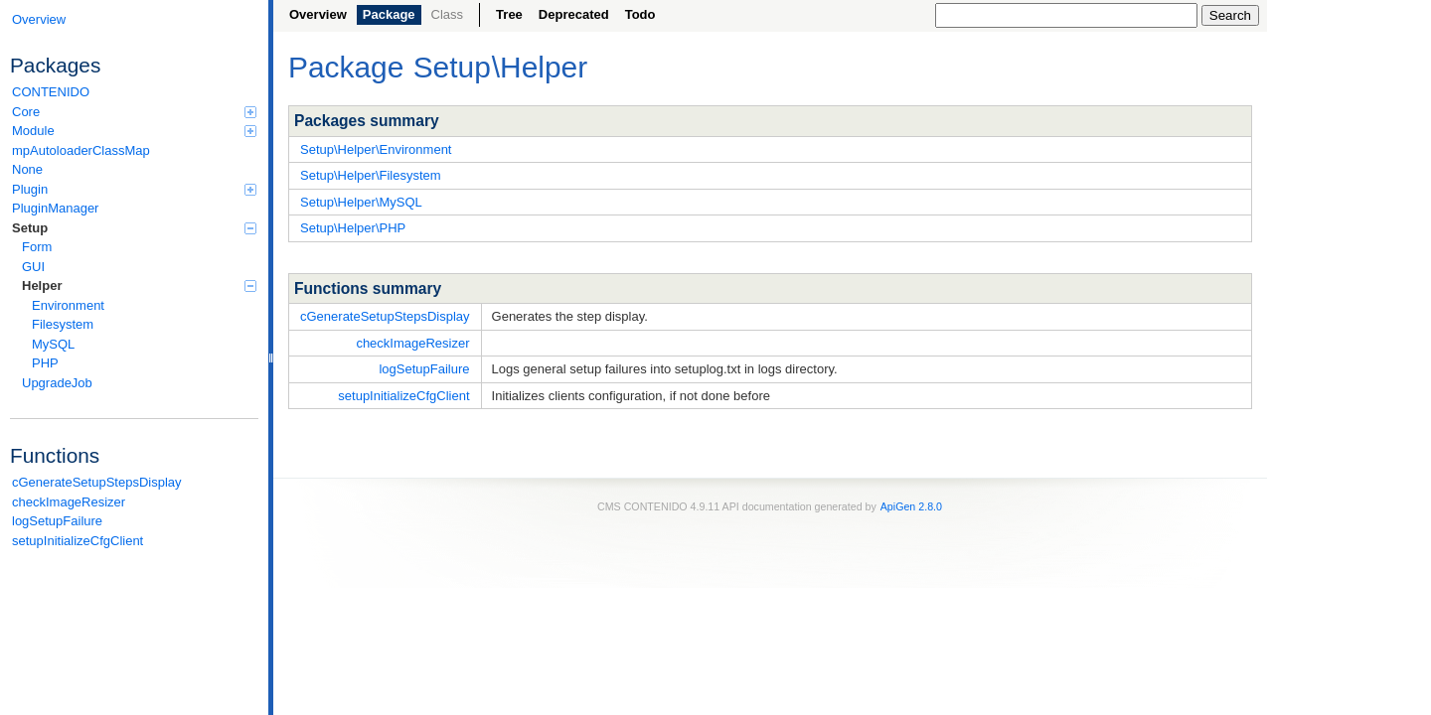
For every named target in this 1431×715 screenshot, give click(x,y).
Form (37, 246)
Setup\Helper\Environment (375, 149)
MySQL (53, 344)
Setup (134, 227)
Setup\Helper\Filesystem (370, 175)
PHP (45, 363)
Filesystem (62, 324)
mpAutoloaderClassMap (81, 150)
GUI (33, 266)
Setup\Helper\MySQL (361, 202)
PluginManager (55, 208)
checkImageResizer (68, 502)
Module (134, 130)
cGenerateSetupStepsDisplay (97, 482)
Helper (139, 285)
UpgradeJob (57, 382)
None (27, 169)
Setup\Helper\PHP (352, 227)
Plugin (134, 189)
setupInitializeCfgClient (77, 540)
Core (134, 111)
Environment (68, 305)
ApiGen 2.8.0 (911, 506)
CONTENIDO (50, 91)
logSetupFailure (57, 520)
